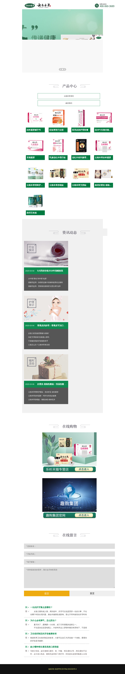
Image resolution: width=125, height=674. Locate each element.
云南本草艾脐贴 (79, 185)
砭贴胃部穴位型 (56, 130)
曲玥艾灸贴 (32, 213)
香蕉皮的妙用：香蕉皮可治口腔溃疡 (53, 325)
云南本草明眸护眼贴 (36, 185)
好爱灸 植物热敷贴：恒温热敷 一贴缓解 (55, 384)
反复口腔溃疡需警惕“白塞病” (38, 333)
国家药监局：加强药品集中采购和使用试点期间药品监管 (48, 282)
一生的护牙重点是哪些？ (41, 608)
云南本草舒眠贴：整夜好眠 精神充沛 (41, 400)
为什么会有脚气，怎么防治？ (43, 621)
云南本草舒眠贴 (56, 185)
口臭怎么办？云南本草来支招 (39, 345)
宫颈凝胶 (31, 157)
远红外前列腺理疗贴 (81, 157)
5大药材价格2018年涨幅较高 (50, 271)
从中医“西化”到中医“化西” (37, 279)
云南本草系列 (69, 96)
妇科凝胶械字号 (34, 130)
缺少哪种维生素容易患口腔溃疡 (44, 648)
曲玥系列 (69, 103)
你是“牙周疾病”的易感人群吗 (38, 337)
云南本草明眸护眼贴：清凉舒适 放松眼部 (43, 392)
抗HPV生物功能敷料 (104, 130)
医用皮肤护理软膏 (80, 130)
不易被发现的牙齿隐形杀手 (38, 341)
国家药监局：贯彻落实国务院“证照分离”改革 (44, 286)
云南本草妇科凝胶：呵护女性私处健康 (42, 396)
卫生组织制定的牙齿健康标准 (43, 634)
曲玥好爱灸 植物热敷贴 (105, 185)
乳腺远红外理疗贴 (57, 157)
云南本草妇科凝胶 (103, 157)
